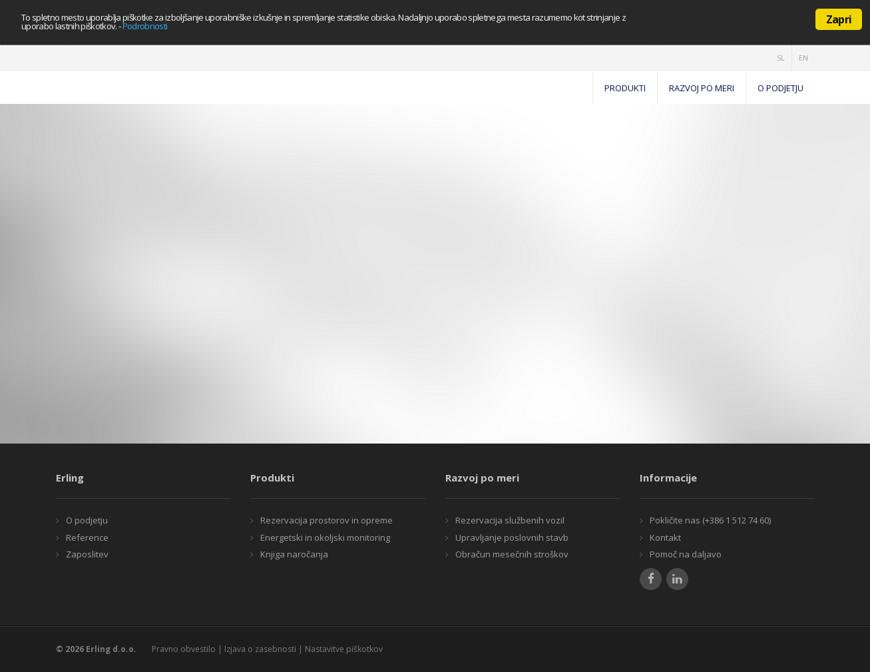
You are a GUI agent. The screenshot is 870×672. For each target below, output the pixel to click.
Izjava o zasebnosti (260, 649)
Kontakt (664, 537)
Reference (86, 537)
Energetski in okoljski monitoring (324, 537)
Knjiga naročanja (293, 554)
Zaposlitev (86, 554)
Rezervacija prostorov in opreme (325, 520)
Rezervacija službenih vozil (508, 520)
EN (803, 58)
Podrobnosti (145, 26)
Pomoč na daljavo (685, 554)
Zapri (838, 19)
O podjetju (86, 520)
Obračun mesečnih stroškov (510, 554)
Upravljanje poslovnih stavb (510, 537)
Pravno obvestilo (184, 649)
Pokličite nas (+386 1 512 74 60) (709, 520)
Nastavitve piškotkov (344, 649)
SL (781, 58)
